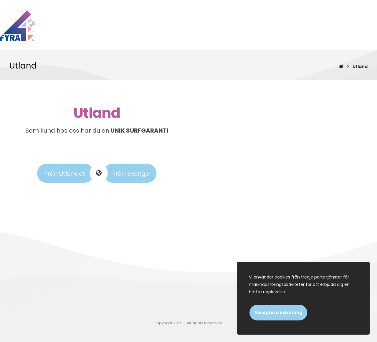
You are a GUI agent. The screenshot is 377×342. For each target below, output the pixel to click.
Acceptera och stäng (278, 312)
